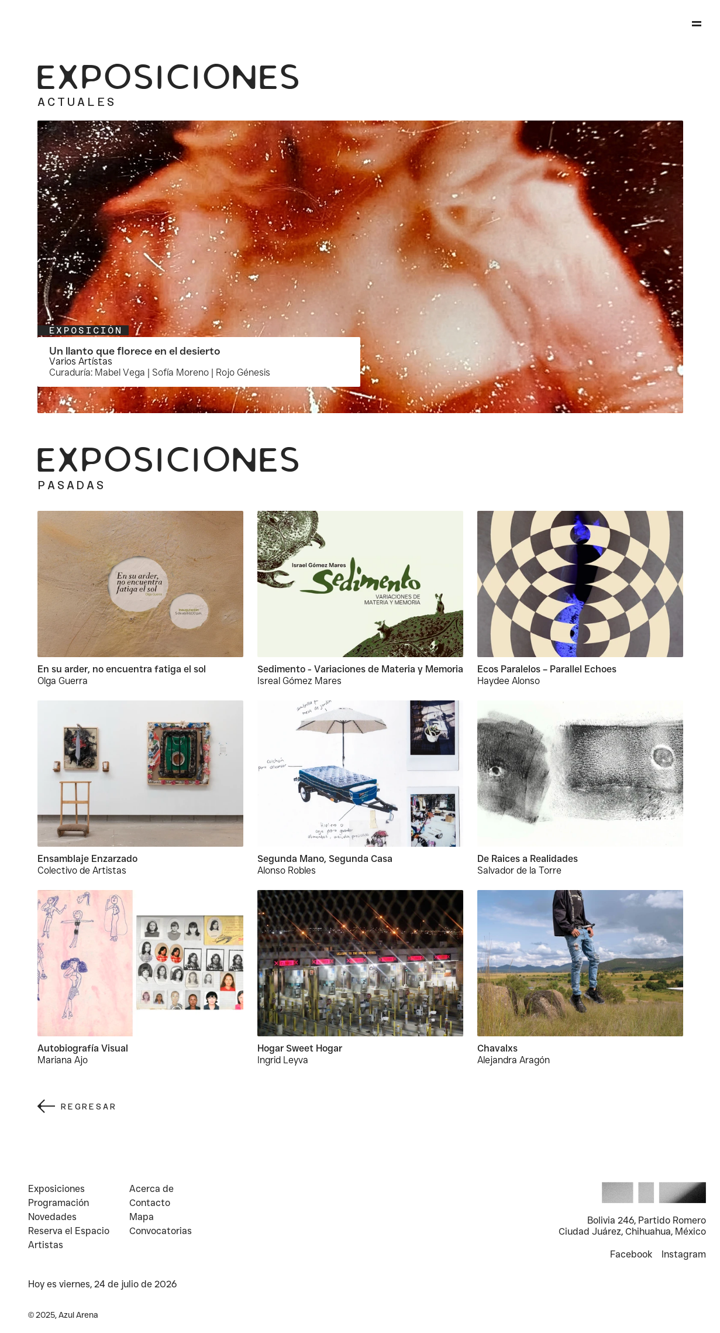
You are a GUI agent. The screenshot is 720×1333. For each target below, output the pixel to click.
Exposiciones (56, 1188)
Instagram (684, 1254)
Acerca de (151, 1188)
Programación (58, 1202)
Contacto (149, 1202)
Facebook (631, 1254)
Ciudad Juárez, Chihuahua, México (632, 1231)
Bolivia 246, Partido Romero (646, 1220)
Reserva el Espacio (68, 1230)
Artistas (47, 1244)
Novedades (52, 1216)
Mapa (141, 1216)
